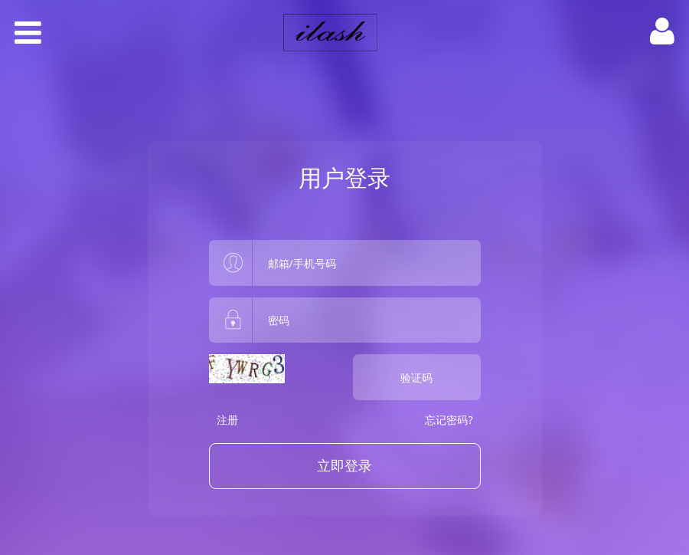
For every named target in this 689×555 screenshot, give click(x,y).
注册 (227, 419)
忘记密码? (448, 419)
